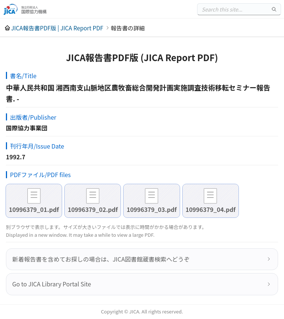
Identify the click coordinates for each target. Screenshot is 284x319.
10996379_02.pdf (93, 209)
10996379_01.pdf (34, 209)
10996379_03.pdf (151, 209)
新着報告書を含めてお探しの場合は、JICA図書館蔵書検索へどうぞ (101, 259)
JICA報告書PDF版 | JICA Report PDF (57, 28)
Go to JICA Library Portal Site (51, 283)
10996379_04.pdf (211, 209)
